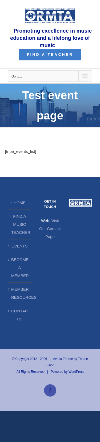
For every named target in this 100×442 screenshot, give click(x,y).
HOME (20, 202)
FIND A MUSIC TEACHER (19, 224)
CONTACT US (19, 315)
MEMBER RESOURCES (19, 293)
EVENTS (19, 246)
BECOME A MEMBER (19, 267)
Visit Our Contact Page (50, 228)
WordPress (76, 372)
